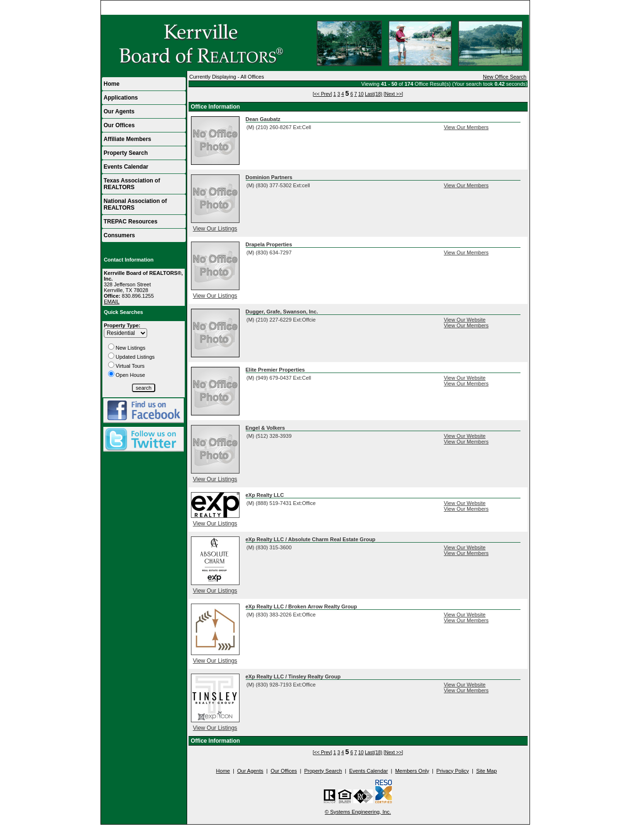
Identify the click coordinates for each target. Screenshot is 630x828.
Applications (121, 97)
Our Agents (119, 111)
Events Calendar (126, 166)
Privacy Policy (452, 771)
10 (360, 94)
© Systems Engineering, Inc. (358, 812)
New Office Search (505, 77)
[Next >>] (393, 94)
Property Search (126, 153)
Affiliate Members (127, 139)
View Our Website (465, 320)
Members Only (412, 771)
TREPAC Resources (131, 221)
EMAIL (112, 301)
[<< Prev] (322, 94)
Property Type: (122, 325)
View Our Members (466, 127)
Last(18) (373, 94)
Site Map (486, 771)
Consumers (119, 235)
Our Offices (119, 125)
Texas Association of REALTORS (132, 184)
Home (518, 7)
